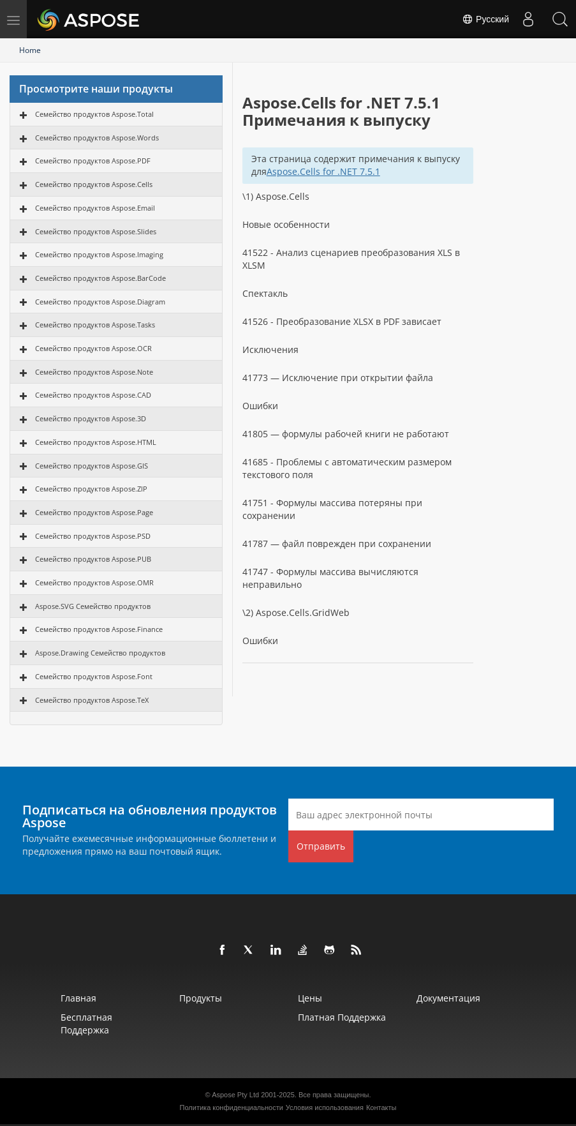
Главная (78, 998)
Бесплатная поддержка (86, 1023)
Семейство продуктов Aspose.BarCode (100, 278)
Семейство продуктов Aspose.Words (97, 137)
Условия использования (325, 1107)
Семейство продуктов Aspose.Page (94, 512)
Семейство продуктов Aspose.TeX (92, 700)
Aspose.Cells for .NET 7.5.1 (323, 171)
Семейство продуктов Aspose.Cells (93, 184)
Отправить (321, 846)
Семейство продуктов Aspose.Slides (95, 231)
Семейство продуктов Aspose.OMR (94, 582)
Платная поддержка (342, 1017)
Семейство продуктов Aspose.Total (94, 114)
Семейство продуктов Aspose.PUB (93, 559)
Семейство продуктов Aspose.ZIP (91, 488)
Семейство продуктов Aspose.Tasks (95, 324)
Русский (485, 19)
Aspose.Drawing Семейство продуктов (100, 652)
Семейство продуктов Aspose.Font (93, 676)
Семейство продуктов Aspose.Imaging (99, 254)
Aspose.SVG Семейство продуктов (93, 606)
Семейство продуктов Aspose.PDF (93, 160)
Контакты (381, 1107)
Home (30, 50)
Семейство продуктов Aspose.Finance (99, 629)
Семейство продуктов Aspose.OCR (93, 348)
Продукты (200, 998)
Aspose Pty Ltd (235, 1095)
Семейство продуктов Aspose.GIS (91, 465)
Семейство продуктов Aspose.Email (95, 208)
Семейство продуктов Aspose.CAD (93, 395)
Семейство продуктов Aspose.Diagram (100, 301)
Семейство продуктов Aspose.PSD (93, 536)
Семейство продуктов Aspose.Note (94, 372)
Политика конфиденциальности (231, 1107)
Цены (310, 998)
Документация (448, 998)
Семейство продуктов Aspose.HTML (95, 442)
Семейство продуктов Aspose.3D (90, 418)
